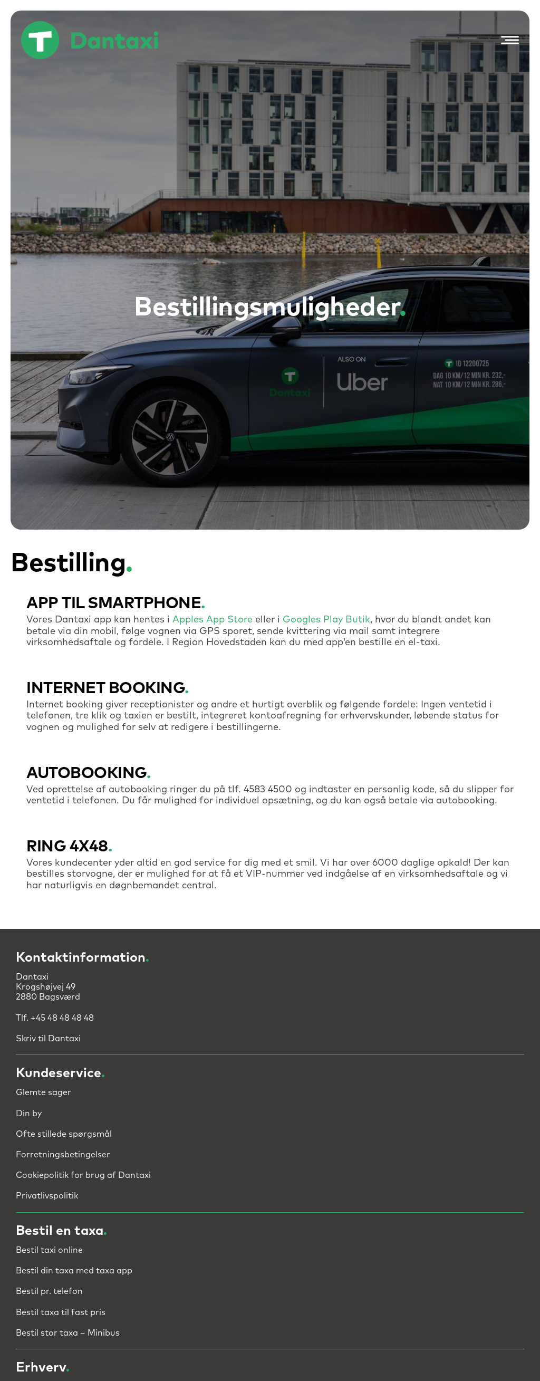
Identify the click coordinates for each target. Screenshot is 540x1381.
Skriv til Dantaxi (48, 1038)
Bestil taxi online (49, 1250)
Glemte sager (43, 1092)
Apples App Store (212, 620)
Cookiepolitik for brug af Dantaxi (83, 1175)
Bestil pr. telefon (49, 1291)
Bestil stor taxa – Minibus (68, 1333)
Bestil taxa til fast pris (60, 1312)
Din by (29, 1113)
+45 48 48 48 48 (62, 1018)
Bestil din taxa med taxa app (74, 1271)
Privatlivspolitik (47, 1196)
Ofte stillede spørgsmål (64, 1134)
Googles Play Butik (326, 620)
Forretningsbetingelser (63, 1154)
